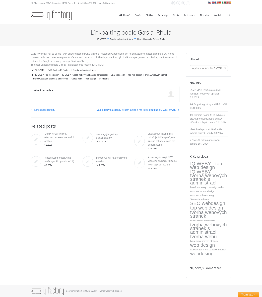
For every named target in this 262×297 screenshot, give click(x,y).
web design (91, 79)
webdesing (103, 79)
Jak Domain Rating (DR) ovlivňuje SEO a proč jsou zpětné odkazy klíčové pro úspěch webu (207, 119)
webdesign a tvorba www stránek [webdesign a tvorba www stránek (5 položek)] (208, 249)
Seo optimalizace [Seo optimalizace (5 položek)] (199, 199)
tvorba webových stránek (156, 75)
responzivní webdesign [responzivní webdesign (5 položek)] (202, 195)
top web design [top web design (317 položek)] (206, 208)
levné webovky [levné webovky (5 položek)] (198, 187)
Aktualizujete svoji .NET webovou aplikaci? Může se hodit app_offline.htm (162, 161)
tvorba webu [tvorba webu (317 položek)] (203, 236)
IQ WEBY (101, 39)
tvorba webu (77, 79)
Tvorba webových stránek (121, 39)
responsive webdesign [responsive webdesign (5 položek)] (202, 191)
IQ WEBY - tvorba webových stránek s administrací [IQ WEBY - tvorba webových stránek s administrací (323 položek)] (208, 177)
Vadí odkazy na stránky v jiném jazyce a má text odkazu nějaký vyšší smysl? (136, 110)
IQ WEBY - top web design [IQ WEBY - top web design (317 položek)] (206, 165)
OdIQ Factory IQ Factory (59, 70)
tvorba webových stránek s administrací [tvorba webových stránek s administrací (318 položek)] (208, 228)
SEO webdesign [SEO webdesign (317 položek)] (207, 203)
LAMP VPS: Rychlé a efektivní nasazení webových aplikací (59, 137)
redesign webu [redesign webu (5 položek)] (216, 187)
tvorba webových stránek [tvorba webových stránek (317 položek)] (208, 214)
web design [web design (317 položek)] (202, 245)
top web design (135, 75)
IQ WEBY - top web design (47, 75)
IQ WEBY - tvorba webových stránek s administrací (85, 75)
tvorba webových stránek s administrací (50, 79)
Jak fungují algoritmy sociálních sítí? (208, 104)
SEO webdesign (118, 75)
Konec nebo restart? (44, 110)
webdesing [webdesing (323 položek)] (202, 253)
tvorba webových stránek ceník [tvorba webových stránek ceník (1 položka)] (202, 221)
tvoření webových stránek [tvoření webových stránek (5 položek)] (204, 241)
